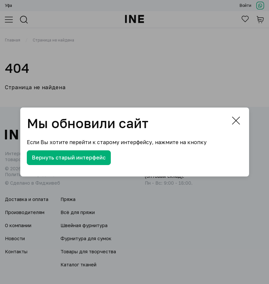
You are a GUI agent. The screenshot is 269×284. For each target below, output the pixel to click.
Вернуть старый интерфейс (69, 157)
